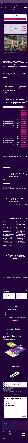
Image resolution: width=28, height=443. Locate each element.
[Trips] (1, 10)
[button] (1, 3)
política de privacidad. (21, 391)
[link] (15, 320)
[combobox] (6, 183)
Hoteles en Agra (6, 416)
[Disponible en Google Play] (23, 433)
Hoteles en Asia (9, 5)
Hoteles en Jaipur (6, 415)
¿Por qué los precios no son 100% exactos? (15, 427)
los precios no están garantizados (20, 422)
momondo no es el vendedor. (15, 424)
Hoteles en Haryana (17, 5)
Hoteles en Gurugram (22, 5)
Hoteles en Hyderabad (6, 414)
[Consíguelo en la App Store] (23, 435)
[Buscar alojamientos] (1, 7)
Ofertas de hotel (5, 5)
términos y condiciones (14, 391)
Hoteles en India (13, 5)
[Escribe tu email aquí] (16, 386)
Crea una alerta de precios (15, 317)
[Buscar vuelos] (1, 6)
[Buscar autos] (1, 8)
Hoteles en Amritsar (6, 413)
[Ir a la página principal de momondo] (4, 3)
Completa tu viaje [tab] (7, 403)
